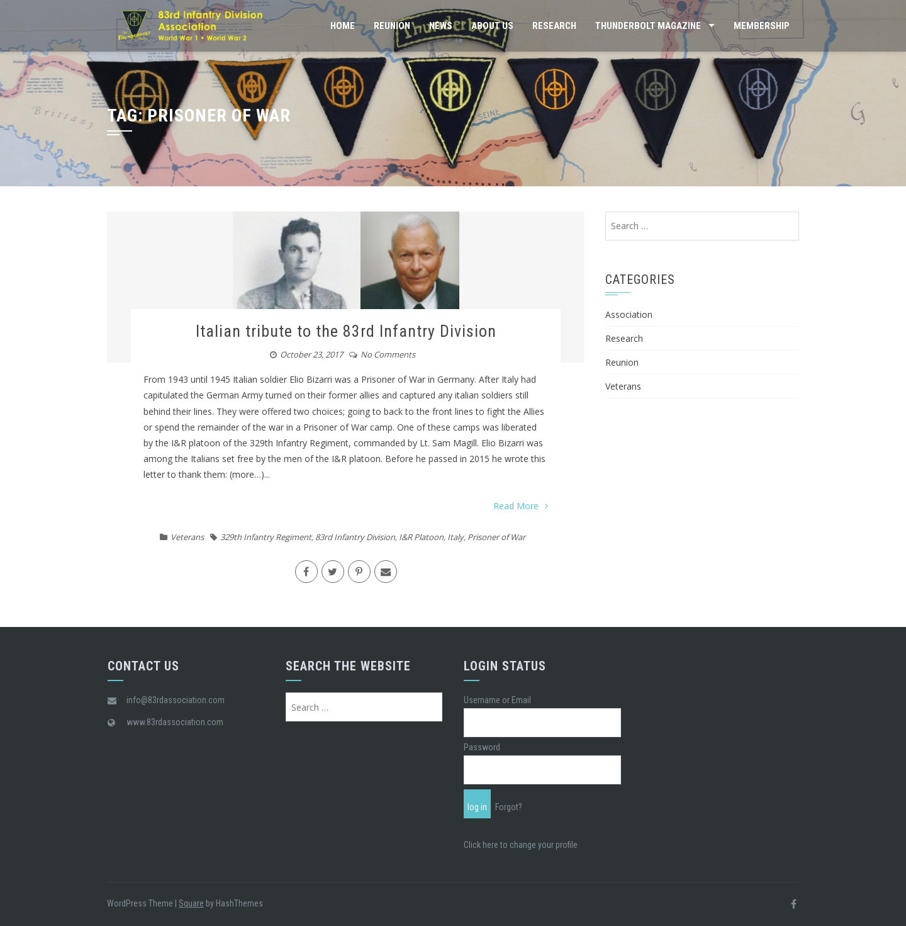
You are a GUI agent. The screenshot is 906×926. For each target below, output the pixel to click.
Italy (455, 537)
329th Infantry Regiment (265, 537)
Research (554, 25)
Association (628, 314)
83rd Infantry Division (355, 537)
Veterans (187, 537)
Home (342, 25)
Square (191, 903)
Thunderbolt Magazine (648, 25)
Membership (762, 25)
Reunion (392, 25)
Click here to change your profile (521, 845)
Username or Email (497, 700)
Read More (520, 506)
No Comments (388, 354)
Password (482, 747)
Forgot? (508, 807)
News (440, 25)
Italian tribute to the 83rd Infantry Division (346, 331)
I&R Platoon (421, 537)
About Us (492, 25)
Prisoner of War (496, 537)
